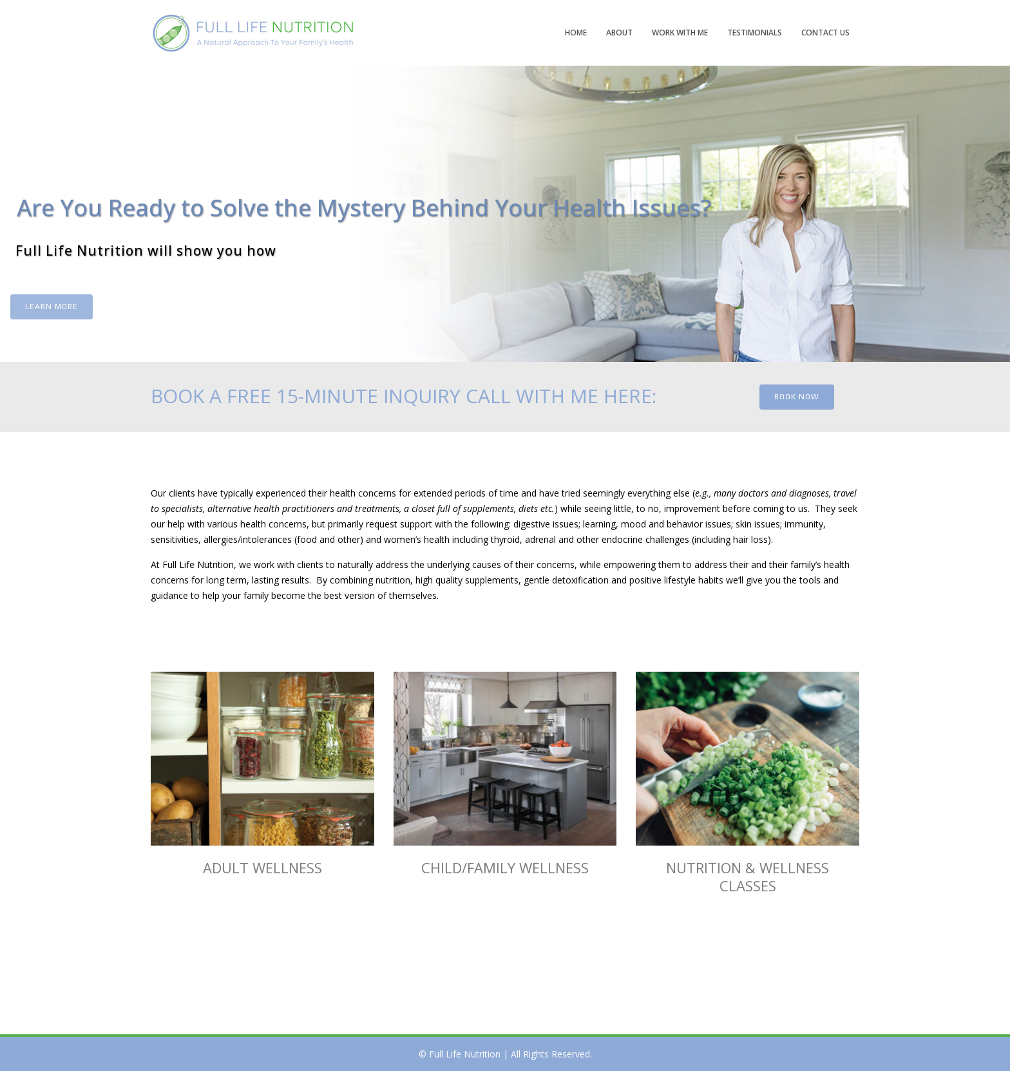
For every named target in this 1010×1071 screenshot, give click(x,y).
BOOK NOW (796, 396)
